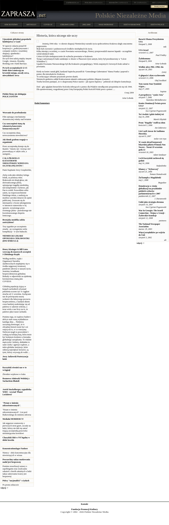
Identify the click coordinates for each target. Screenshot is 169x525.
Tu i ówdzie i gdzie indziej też (151, 114)
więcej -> (4, 488)
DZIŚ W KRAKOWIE (132, 24)
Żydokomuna (144, 58)
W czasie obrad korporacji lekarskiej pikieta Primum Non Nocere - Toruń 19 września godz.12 (152, 146)
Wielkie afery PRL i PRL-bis (151, 67)
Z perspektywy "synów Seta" (151, 95)
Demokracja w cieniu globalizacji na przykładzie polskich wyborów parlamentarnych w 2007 (150, 190)
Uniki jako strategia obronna (151, 202)
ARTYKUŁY (31, 24)
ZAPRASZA (94, 3)
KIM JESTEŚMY (11, 24)
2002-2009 (86, 24)
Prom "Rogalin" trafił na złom (152, 123)
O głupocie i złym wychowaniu (152, 75)
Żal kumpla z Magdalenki (150, 177)
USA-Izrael (143, 50)
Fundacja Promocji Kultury (84, 509)
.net (72, 3)
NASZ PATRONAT (106, 24)
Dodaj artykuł (159, 6)
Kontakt (84, 504)
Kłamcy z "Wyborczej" (149, 169)
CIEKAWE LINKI (67, 24)
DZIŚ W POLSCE (157, 24)
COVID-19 (48, 24)
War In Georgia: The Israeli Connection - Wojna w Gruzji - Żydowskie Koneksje (152, 213)
